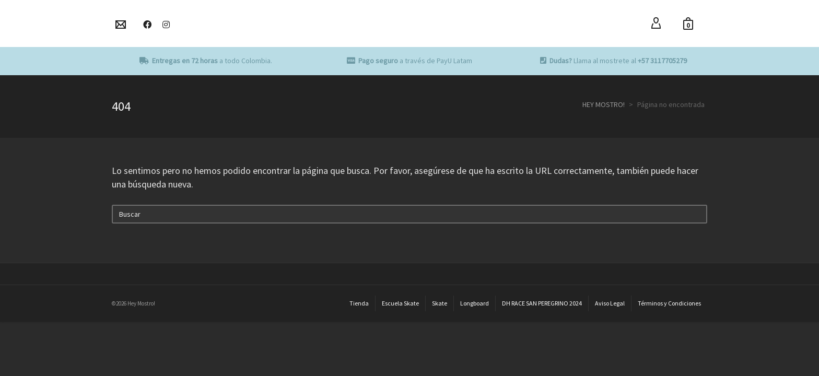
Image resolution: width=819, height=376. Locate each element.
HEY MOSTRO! (603, 104)
